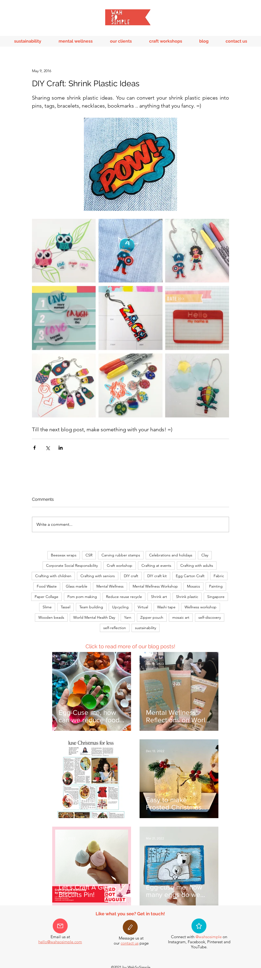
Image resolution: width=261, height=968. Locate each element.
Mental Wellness (110, 586)
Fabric (219, 575)
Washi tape (166, 607)
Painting (216, 586)
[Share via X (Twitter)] (47, 447)
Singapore (216, 596)
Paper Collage (46, 596)
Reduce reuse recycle (124, 596)
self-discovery (209, 617)
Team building (91, 607)
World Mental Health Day (94, 617)
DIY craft (131, 575)
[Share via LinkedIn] (60, 447)
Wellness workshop (201, 607)
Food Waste (47, 586)
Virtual (143, 607)
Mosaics (193, 586)
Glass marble (76, 586)
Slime (47, 607)
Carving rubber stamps (120, 555)
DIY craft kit (157, 575)
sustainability (145, 627)
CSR (88, 555)
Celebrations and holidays (170, 555)
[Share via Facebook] (34, 447)
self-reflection (114, 627)
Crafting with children (53, 575)
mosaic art (180, 617)
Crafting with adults (196, 565)
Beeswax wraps (63, 555)
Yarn (127, 617)
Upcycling (120, 607)
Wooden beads (51, 617)
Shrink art (159, 596)
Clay (204, 555)
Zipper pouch (151, 617)
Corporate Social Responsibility (72, 565)
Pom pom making (82, 596)
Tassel (65, 607)
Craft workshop (119, 565)
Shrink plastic (187, 596)
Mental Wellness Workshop (155, 586)
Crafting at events (156, 565)
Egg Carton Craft (190, 575)
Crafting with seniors (97, 575)
